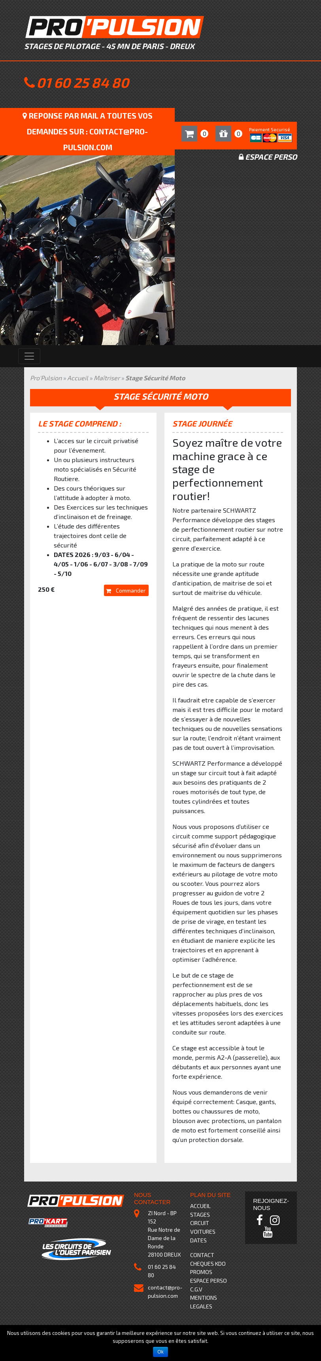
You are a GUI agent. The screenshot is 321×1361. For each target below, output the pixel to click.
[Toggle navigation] (29, 356)
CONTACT (202, 1255)
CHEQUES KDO (208, 1263)
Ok (160, 1352)
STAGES (200, 1214)
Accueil (77, 377)
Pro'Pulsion (46, 377)
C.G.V (196, 1289)
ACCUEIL (200, 1205)
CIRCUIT (199, 1222)
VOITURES (202, 1231)
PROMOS (201, 1272)
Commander (125, 590)
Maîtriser (107, 377)
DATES (198, 1240)
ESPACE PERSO (208, 1280)
